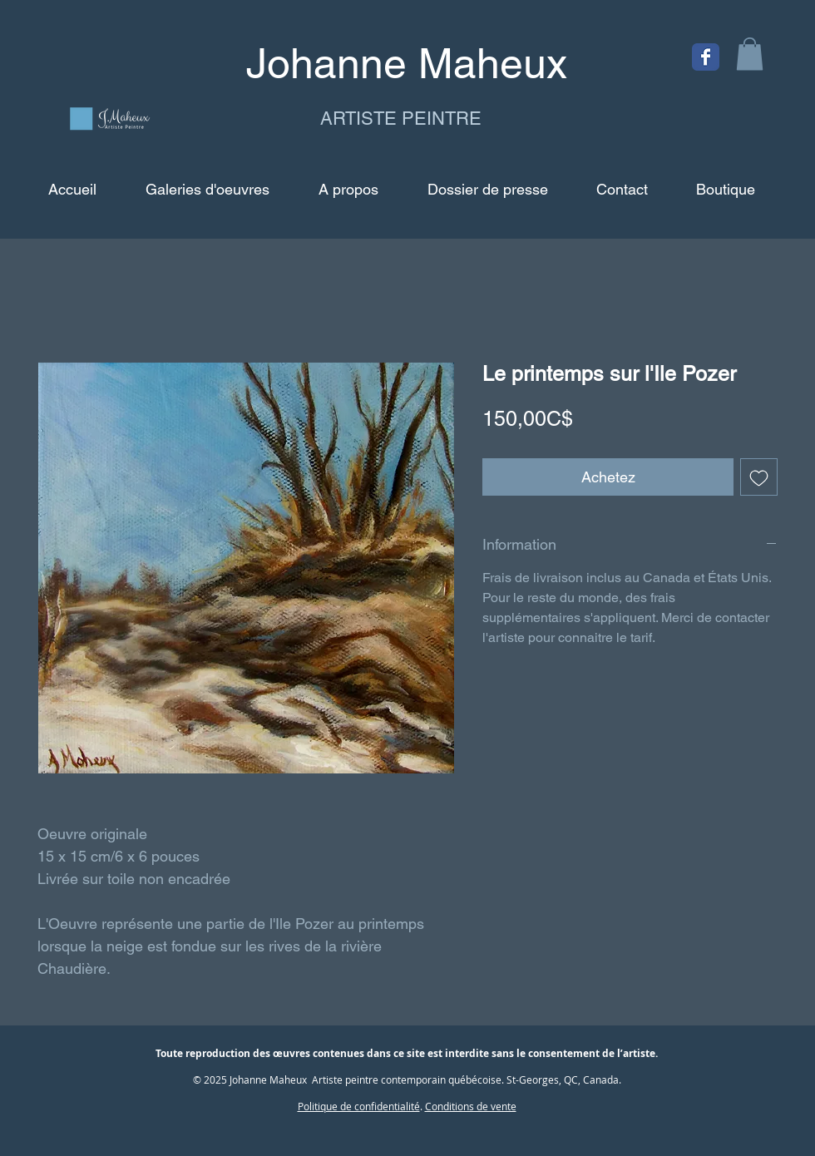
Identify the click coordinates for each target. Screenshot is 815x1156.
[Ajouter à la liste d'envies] (759, 477)
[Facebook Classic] (705, 57)
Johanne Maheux (268, 1079)
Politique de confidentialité (359, 1106)
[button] (749, 53)
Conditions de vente (470, 1106)
